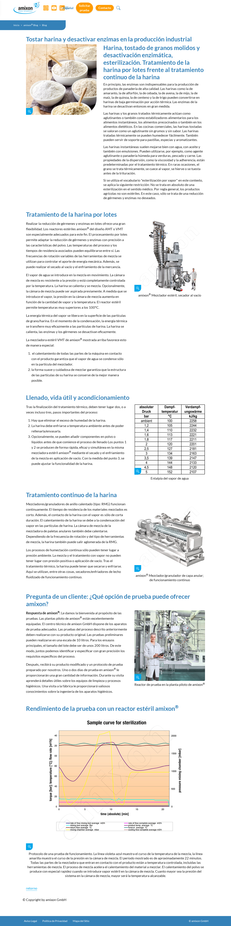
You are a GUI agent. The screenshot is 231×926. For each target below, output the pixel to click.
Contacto (198, 10)
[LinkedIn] (62, 10)
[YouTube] (54, 10)
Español (147, 10)
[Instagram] (46, 10)
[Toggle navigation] (115, 10)
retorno (31, 888)
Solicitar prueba (170, 10)
